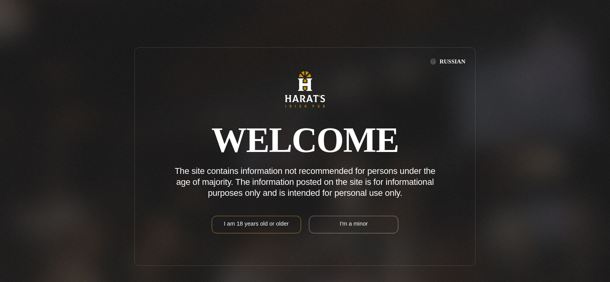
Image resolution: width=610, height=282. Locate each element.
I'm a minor (353, 224)
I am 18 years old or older (256, 224)
